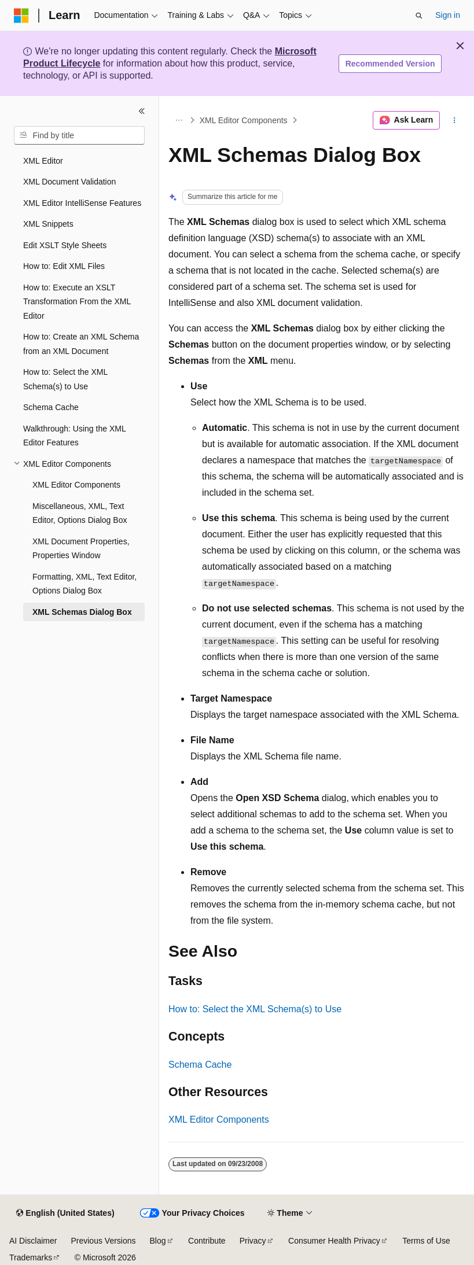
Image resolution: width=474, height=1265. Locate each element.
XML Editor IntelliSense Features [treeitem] (82, 203)
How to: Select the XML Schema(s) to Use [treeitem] (65, 379)
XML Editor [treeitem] (43, 160)
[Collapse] (142, 111)
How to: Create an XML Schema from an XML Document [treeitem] (81, 344)
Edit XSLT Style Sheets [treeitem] (64, 245)
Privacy (253, 1240)
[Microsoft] (21, 15)
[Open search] (419, 15)
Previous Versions (103, 1240)
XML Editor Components (244, 120)
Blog (158, 1240)
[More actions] (454, 120)
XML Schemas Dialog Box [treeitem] (82, 612)
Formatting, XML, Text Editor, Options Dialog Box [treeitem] (84, 584)
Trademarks (30, 1257)
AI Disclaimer (33, 1240)
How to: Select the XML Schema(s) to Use (254, 1009)
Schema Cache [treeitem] (51, 407)
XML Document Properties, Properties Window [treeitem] (81, 548)
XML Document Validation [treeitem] (69, 181)
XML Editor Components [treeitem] (76, 484)
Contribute (207, 1240)
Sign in (447, 15)
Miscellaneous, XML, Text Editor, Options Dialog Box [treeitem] (79, 513)
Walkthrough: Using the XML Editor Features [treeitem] (74, 436)
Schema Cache (200, 1064)
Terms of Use (426, 1240)
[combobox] (79, 135)
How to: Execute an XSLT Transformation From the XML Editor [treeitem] (77, 301)
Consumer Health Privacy (334, 1240)
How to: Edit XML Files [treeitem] (64, 266)
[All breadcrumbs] (178, 120)
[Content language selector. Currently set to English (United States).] (65, 1213)
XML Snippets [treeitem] (48, 223)
